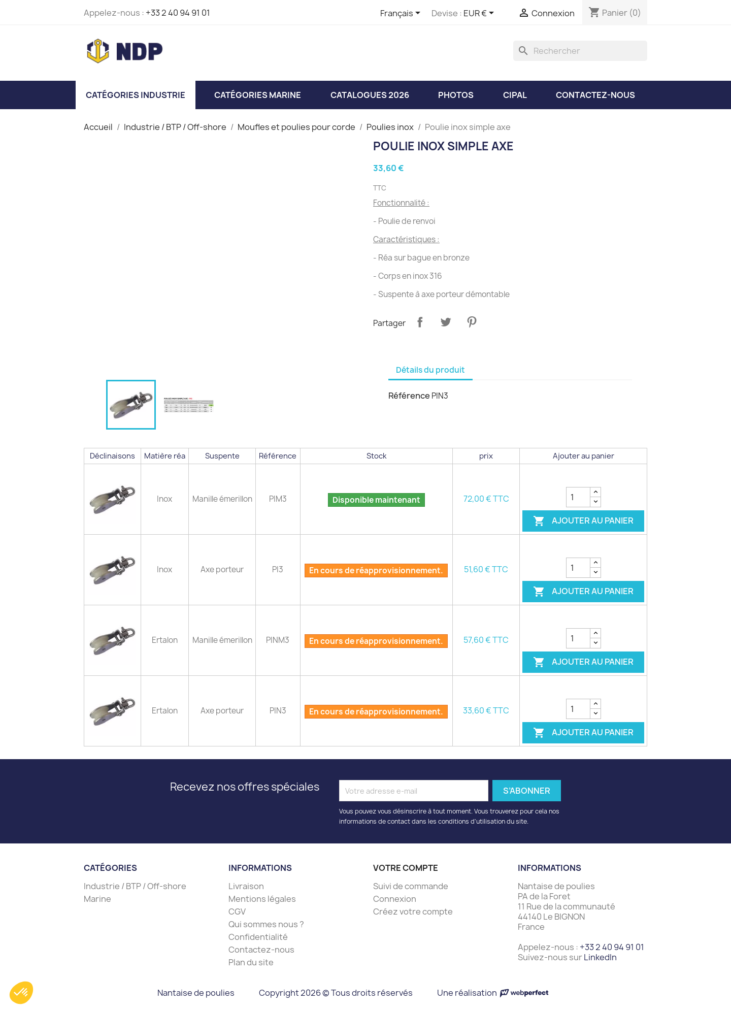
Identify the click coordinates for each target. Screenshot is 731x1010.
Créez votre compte (413, 911)
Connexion (394, 899)
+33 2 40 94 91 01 (178, 12)
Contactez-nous (261, 949)
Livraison (246, 886)
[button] (21, 993)
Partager (420, 322)
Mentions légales (262, 899)
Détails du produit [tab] (430, 370)
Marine (97, 899)
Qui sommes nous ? (266, 924)
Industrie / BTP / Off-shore (135, 886)
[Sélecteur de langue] (402, 14)
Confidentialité (258, 937)
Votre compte (405, 867)
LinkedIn (600, 957)
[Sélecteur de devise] (480, 14)
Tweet (446, 322)
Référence (409, 395)
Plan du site (251, 962)
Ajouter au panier (583, 521)
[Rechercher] (580, 51)
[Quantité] (578, 497)
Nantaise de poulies (196, 993)
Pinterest (471, 322)
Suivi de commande (410, 886)
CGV (237, 911)
